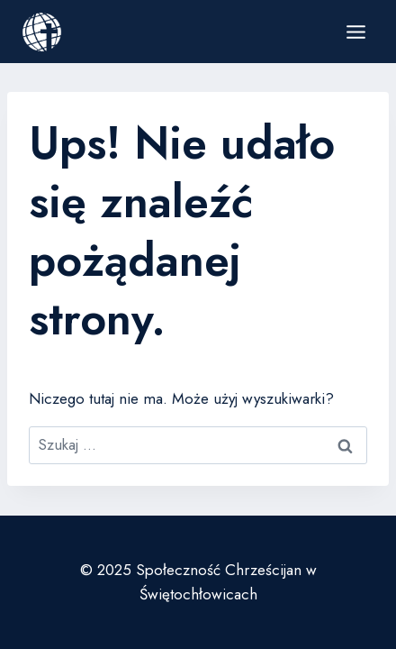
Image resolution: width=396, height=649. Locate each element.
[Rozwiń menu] (355, 31)
